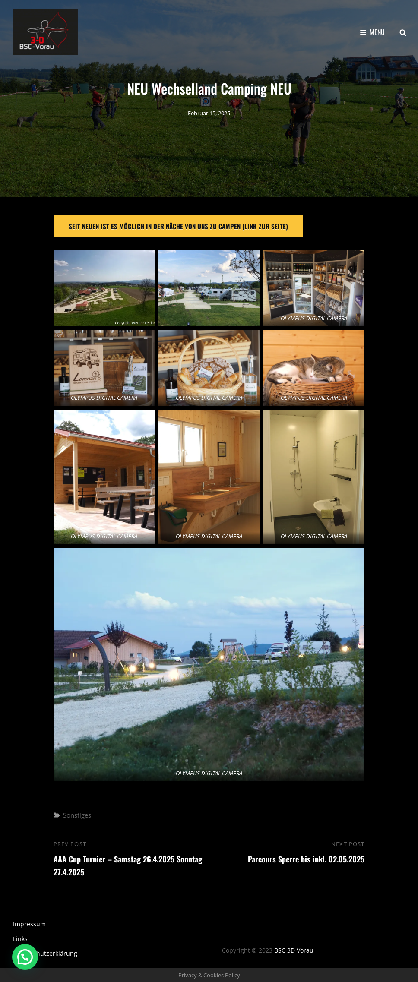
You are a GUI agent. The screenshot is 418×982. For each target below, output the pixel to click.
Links (20, 939)
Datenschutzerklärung (45, 953)
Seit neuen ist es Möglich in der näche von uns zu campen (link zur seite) (178, 226)
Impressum (29, 924)
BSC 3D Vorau (294, 950)
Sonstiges (77, 815)
